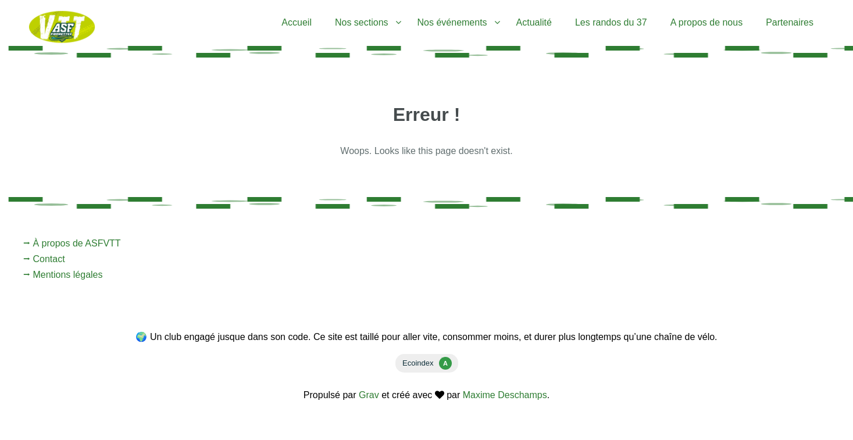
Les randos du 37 (611, 22)
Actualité (534, 22)
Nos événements (452, 22)
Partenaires (789, 22)
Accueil (296, 22)
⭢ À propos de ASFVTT (72, 243)
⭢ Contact (44, 259)
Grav (369, 395)
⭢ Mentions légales (63, 275)
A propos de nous (706, 22)
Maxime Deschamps (505, 395)
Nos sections (361, 22)
